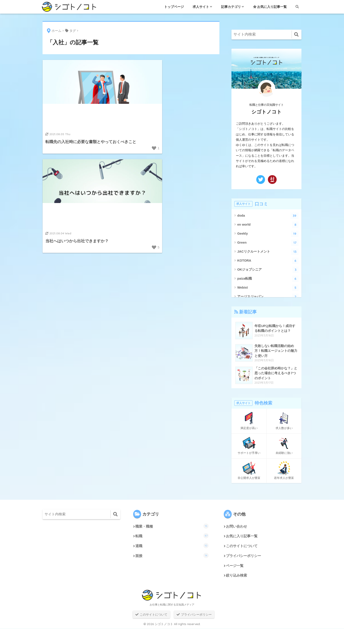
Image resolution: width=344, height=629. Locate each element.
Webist (268, 288)
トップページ (174, 7)
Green (268, 243)
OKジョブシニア (268, 270)
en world (268, 225)
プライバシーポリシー (243, 556)
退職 (172, 545)
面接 (172, 555)
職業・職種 (172, 526)
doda (268, 216)
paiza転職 (268, 279)
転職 (172, 536)
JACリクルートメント (268, 252)
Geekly (268, 234)
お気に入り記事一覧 (270, 7)
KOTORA (268, 261)
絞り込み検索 (236, 576)
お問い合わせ (236, 526)
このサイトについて (242, 546)
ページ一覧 (235, 566)
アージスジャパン (268, 297)
